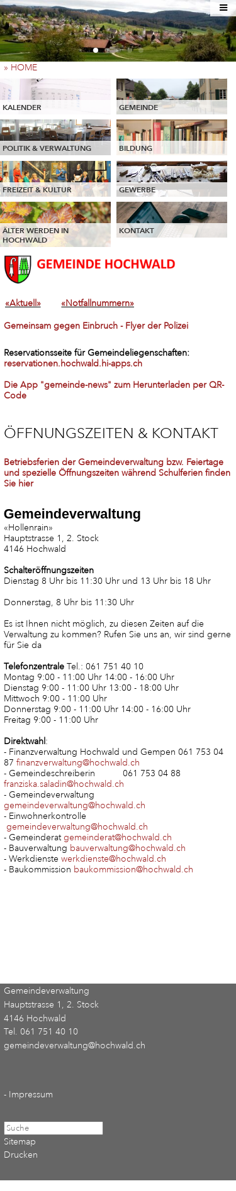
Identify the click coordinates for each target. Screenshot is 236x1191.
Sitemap (20, 1141)
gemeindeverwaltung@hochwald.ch (74, 805)
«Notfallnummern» (97, 303)
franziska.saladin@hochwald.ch (64, 784)
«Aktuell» (23, 303)
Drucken (21, 1155)
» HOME (24, 67)
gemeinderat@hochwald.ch (118, 837)
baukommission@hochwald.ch (133, 869)
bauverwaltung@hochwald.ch (128, 848)
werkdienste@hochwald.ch (113, 858)
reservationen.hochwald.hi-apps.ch (73, 363)
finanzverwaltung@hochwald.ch (78, 762)
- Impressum (28, 1094)
